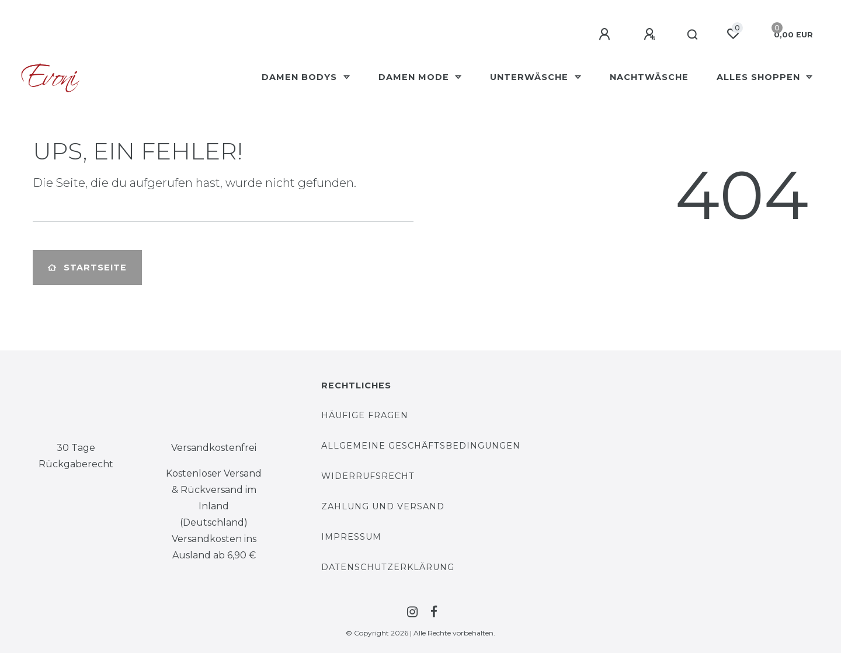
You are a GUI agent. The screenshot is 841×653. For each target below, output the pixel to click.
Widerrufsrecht (368, 476)
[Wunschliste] (733, 34)
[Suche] (693, 35)
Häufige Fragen (364, 415)
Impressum (351, 537)
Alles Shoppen (760, 77)
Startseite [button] (87, 267)
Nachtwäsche (649, 77)
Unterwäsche (530, 77)
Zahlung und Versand (382, 506)
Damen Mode (415, 77)
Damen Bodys (301, 77)
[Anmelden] (606, 34)
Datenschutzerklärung (387, 567)
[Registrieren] (651, 34)
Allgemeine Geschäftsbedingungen (420, 445)
